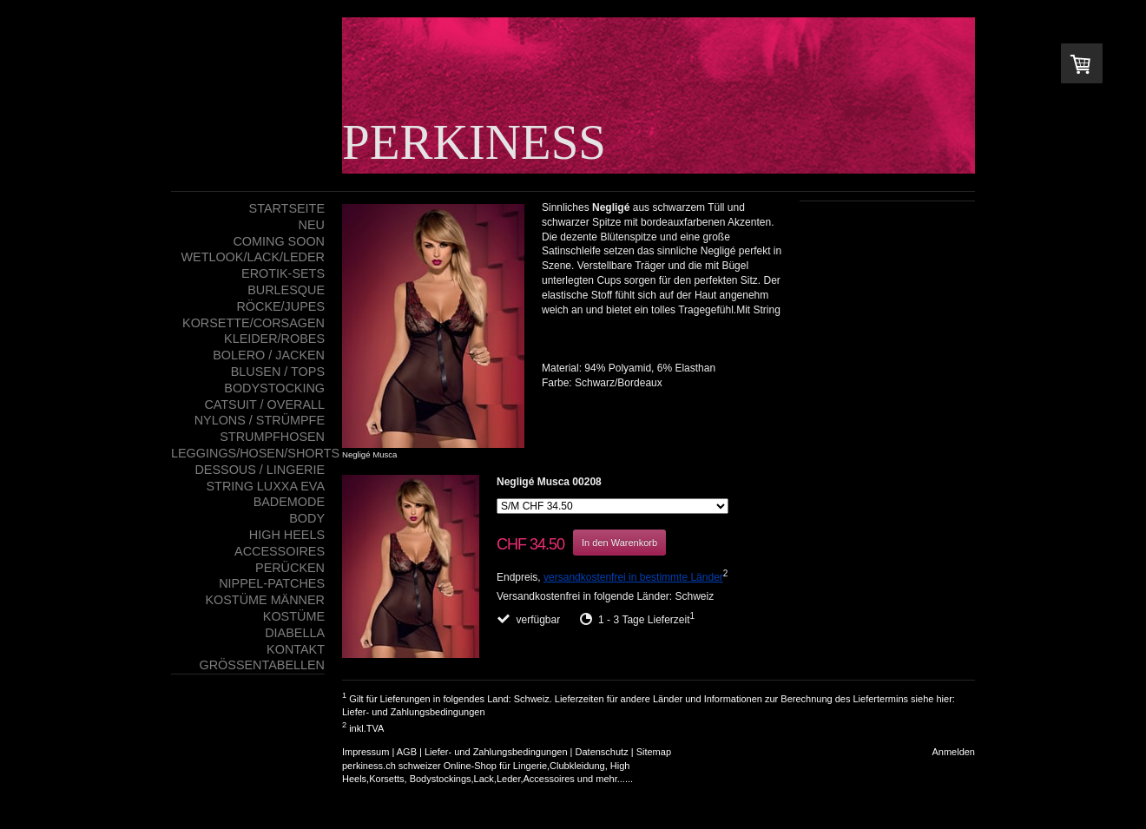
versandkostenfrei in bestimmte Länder (633, 577)
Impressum (365, 752)
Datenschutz (602, 752)
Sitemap (653, 752)
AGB (407, 752)
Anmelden (953, 752)
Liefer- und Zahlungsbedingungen (413, 712)
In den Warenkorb (619, 542)
